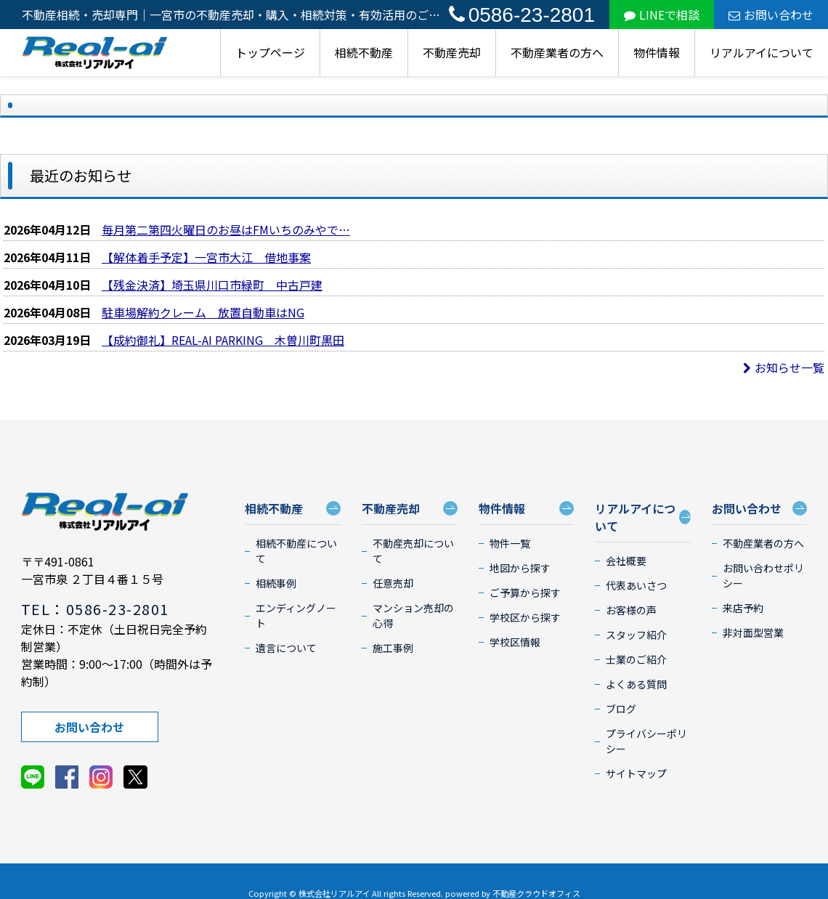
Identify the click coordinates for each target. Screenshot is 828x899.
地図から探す (520, 568)
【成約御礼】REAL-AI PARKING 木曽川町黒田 (223, 340)
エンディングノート (296, 615)
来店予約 (743, 608)
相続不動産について (296, 551)
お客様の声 (631, 610)
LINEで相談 (661, 14)
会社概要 (626, 560)
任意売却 (393, 583)
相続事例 (276, 583)
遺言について (286, 647)
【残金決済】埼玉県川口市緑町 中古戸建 (212, 284)
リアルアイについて (761, 52)
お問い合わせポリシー (763, 575)
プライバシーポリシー (646, 741)
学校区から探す (525, 617)
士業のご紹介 (636, 659)
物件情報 (656, 52)
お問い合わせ (770, 14)
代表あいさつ (636, 585)
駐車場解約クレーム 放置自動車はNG (203, 312)
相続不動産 (364, 52)
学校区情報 (515, 642)
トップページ (270, 52)
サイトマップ (636, 773)
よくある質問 (636, 684)
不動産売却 (452, 52)
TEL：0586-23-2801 (95, 608)
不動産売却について (413, 551)
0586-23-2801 (522, 15)
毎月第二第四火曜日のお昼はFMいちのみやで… (226, 229)
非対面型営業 (753, 632)
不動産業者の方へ (557, 52)
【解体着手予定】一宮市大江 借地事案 (206, 257)
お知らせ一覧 (783, 367)
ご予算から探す (525, 592)
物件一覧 (510, 543)
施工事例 (393, 647)
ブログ (621, 708)
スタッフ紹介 (636, 634)
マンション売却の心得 (413, 615)
